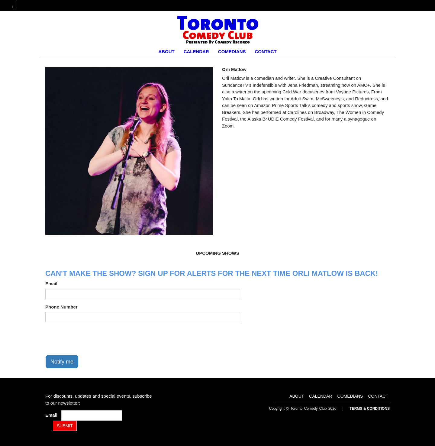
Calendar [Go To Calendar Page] (196, 51)
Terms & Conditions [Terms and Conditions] (370, 408)
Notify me (61, 362)
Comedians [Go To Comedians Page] (232, 51)
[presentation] (91, 338)
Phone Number (61, 306)
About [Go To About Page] (166, 51)
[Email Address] (91, 415)
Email (51, 283)
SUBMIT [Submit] (65, 425)
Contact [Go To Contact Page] (265, 51)
